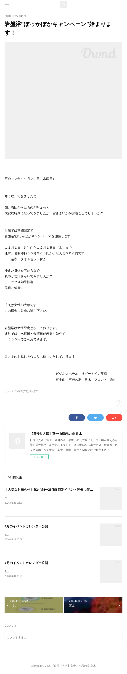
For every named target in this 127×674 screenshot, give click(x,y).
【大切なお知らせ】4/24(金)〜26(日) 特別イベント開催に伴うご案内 (54, 489)
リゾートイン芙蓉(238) (16, 391)
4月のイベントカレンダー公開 (26, 526)
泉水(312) (34, 391)
